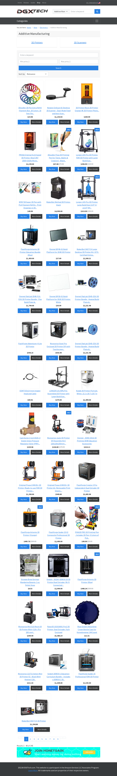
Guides (33, 3)
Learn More (33, 770)
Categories (22, 20)
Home (20, 3)
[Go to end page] (64, 737)
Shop (38, 3)
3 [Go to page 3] (34, 739)
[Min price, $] (38, 61)
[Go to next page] (61, 737)
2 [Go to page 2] (30, 739)
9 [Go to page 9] (57, 739)
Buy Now (24, 122)
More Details (36, 122)
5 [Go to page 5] (42, 739)
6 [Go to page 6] (46, 739)
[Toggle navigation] (97, 21)
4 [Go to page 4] (38, 739)
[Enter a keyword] (82, 11)
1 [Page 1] (26, 739)
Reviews (26, 3)
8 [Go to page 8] (53, 739)
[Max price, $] (78, 61)
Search (58, 68)
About (44, 3)
